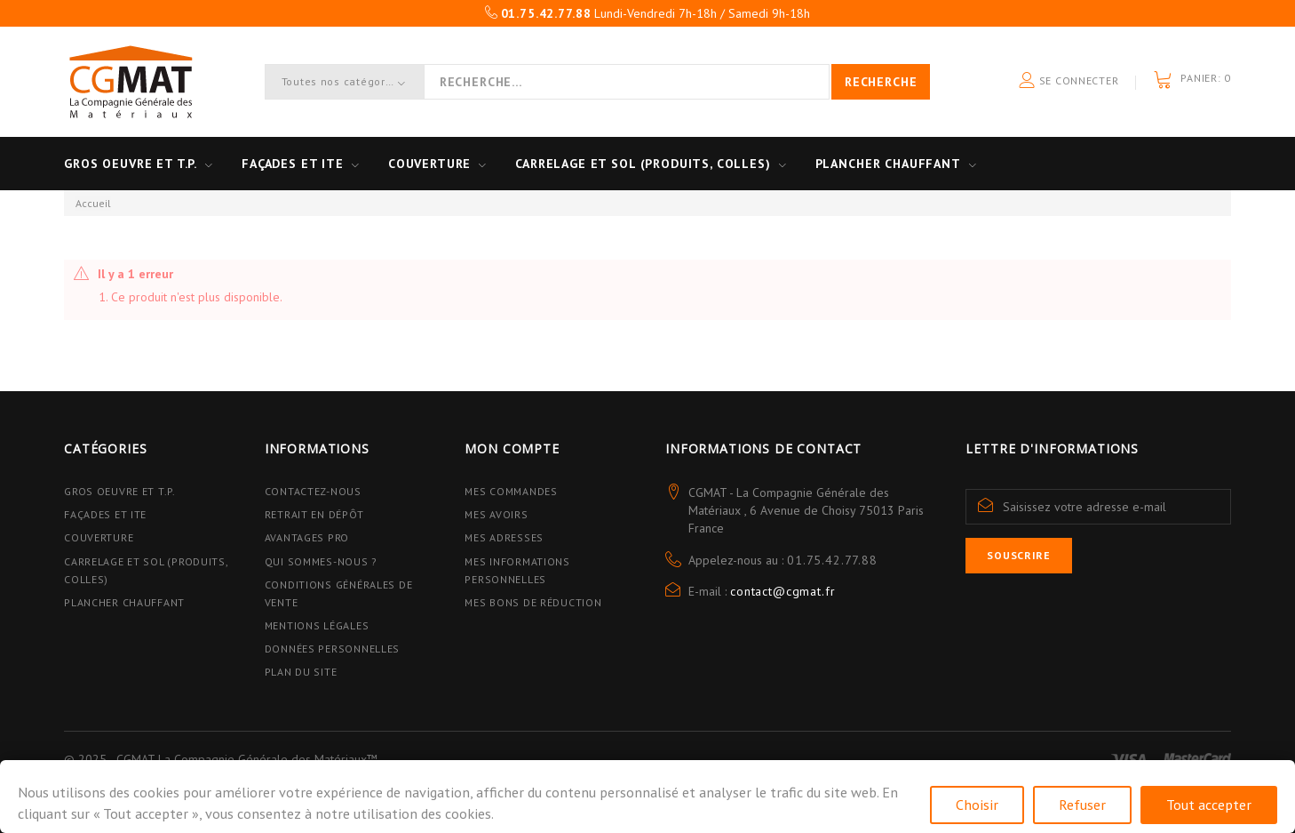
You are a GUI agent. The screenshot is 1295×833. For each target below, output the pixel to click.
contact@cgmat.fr (782, 591)
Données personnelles (332, 648)
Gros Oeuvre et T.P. (120, 491)
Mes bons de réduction (533, 602)
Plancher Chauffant (888, 164)
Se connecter (1068, 81)
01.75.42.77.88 (832, 560)
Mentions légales (317, 625)
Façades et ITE (293, 164)
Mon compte (512, 448)
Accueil (93, 203)
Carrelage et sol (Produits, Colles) (642, 164)
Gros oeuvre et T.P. (130, 164)
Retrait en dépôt (314, 514)
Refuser (1082, 804)
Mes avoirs (496, 514)
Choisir (977, 804)
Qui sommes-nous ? (321, 561)
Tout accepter (1208, 804)
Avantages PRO (307, 537)
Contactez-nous (313, 491)
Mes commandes (511, 491)
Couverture (429, 164)
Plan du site (301, 671)
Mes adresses (504, 537)
